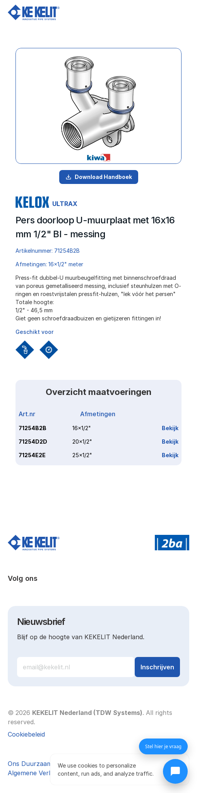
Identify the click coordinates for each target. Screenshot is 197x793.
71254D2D (33, 441)
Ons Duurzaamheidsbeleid (46, 763)
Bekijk (170, 428)
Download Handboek (98, 177)
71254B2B (32, 428)
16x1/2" (81, 428)
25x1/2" (82, 455)
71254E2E (32, 455)
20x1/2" (82, 441)
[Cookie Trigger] (26, 734)
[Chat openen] (175, 771)
